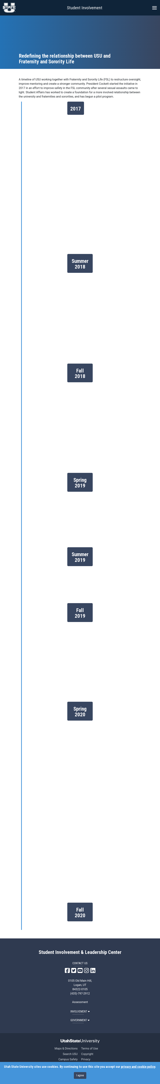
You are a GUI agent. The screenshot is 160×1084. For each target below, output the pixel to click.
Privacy (85, 1059)
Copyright (87, 1054)
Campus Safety (68, 1059)
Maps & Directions (66, 1048)
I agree (80, 1075)
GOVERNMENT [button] (80, 1020)
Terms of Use (89, 1048)
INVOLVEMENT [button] (80, 1011)
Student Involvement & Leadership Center (80, 952)
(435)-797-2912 (80, 993)
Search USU (70, 1054)
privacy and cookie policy (138, 1067)
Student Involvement (84, 7)
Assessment (80, 1002)
